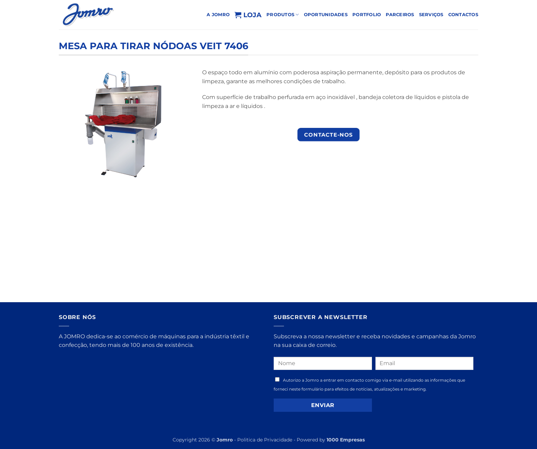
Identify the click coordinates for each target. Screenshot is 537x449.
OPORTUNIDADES (326, 14)
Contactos (463, 14)
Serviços (431, 14)
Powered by (331, 440)
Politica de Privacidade (264, 440)
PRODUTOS (282, 14)
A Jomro (218, 14)
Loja (248, 15)
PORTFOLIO (366, 14)
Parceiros (400, 14)
